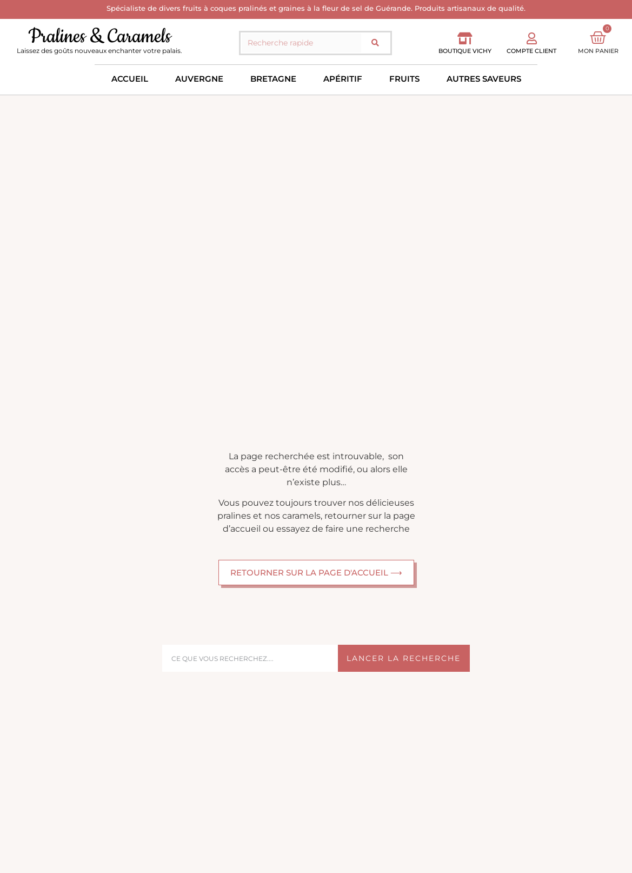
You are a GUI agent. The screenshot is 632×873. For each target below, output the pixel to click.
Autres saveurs (484, 79)
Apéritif (342, 79)
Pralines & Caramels (99, 36)
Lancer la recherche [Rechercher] (404, 658)
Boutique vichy (464, 51)
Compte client (531, 51)
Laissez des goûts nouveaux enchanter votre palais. (99, 51)
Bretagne (273, 79)
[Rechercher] (375, 43)
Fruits (404, 79)
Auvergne (199, 79)
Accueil (129, 79)
